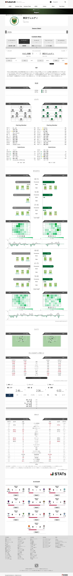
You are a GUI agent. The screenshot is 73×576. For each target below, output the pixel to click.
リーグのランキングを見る (36, 377)
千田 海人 (46, 132)
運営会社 (41, 568)
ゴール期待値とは (58, 547)
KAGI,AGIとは (57, 543)
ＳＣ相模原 (32, 542)
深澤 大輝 (46, 151)
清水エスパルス (7, 549)
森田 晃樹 (46, 139)
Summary (44, 537)
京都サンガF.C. (7, 551)
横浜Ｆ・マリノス (8, 548)
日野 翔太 (15, 155)
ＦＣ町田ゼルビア (8, 546)
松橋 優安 (46, 158)
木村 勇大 (46, 142)
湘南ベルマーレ (20, 548)
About (53, 6)
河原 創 (15, 134)
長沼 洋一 (15, 142)
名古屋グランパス (8, 550)
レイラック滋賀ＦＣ (33, 547)
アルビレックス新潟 (21, 550)
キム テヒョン (16, 132)
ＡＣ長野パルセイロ (33, 544)
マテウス (45, 128)
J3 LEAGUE (32, 537)
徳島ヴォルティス (20, 554)
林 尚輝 (45, 131)
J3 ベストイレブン (46, 547)
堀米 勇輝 (15, 139)
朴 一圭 (15, 128)
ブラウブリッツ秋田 (21, 542)
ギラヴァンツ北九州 (33, 555)
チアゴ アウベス (47, 141)
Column (44, 6)
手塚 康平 (15, 136)
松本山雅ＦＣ (32, 543)
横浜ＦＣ (19, 547)
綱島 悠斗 (46, 156)
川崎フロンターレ (8, 547)
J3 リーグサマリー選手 (46, 546)
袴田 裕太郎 (46, 134)
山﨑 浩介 (28, 406)
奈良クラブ (32, 549)
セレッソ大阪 (7, 553)
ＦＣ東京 (6, 544)
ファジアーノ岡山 (8, 555)
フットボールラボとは (58, 541)
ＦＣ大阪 (31, 548)
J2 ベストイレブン (46, 544)
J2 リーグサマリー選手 (46, 543)
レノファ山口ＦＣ (33, 551)
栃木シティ (19, 545)
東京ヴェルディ (48, 54)
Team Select (61, 6)
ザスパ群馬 (32, 541)
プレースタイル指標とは (59, 544)
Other (56, 537)
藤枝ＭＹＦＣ (20, 553)
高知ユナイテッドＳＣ (33, 554)
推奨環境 (30, 568)
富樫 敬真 (15, 141)
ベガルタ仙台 (20, 541)
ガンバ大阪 (7, 552)
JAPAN (35, 6)
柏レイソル (7, 543)
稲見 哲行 (46, 137)
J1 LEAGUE (7, 537)
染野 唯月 (46, 144)
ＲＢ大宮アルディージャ (21, 546)
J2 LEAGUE (19, 537)
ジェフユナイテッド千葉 (9, 542)
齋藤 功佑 (46, 155)
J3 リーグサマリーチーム (47, 545)
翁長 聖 (45, 129)
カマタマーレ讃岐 (33, 552)
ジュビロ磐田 (20, 552)
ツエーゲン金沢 (32, 545)
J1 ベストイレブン (46, 541)
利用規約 (27, 568)
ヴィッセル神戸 (7, 554)
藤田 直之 (15, 153)
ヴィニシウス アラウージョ (19, 159)
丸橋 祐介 (15, 151)
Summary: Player (27, 6)
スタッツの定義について (62, 469)
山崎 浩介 (15, 129)
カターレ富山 (20, 551)
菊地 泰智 (15, 137)
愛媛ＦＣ (31, 553)
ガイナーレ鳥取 (32, 550)
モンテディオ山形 (20, 543)
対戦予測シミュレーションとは (60, 546)
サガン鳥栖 (26, 54)
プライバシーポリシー (35, 568)
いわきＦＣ (19, 544)
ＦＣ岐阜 (31, 546)
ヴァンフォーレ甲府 (21, 549)
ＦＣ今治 (19, 555)
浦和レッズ (7, 541)
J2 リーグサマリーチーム (47, 542)
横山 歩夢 (15, 158)
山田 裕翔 (46, 153)
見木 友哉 (46, 136)
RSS (66, 63)
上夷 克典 (15, 131)
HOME (10, 6)
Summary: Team (18, 6)
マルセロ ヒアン (16, 144)
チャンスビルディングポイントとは (60, 380)
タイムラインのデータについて (61, 321)
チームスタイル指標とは (59, 545)
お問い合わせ (45, 568)
